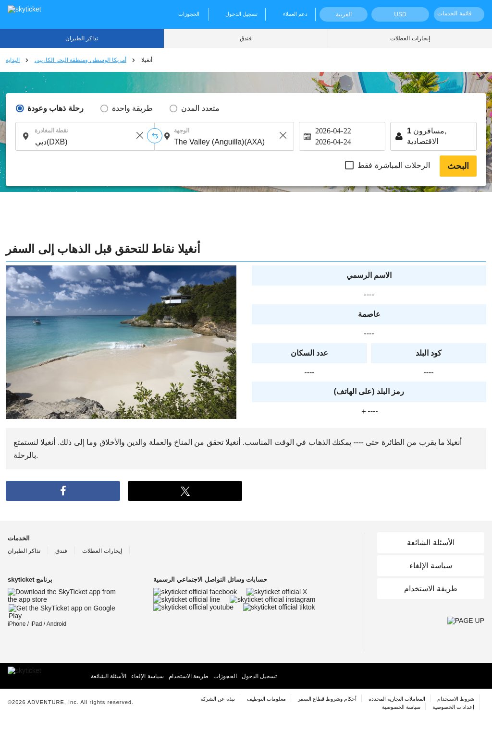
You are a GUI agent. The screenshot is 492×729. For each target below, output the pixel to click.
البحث (458, 166)
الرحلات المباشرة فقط (393, 165)
